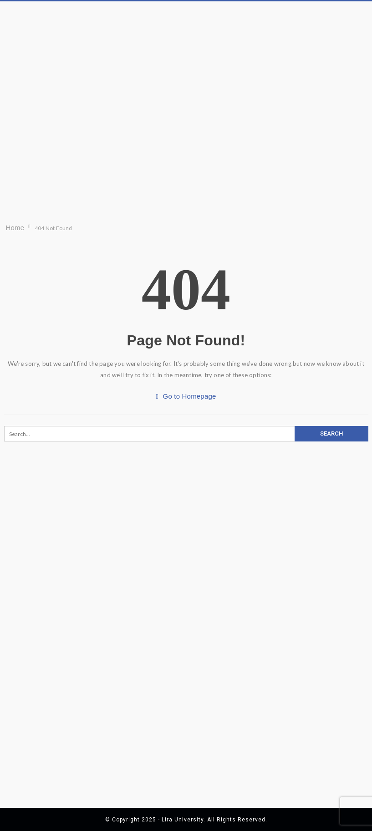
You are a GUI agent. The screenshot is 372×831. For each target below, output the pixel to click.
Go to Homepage (186, 396)
